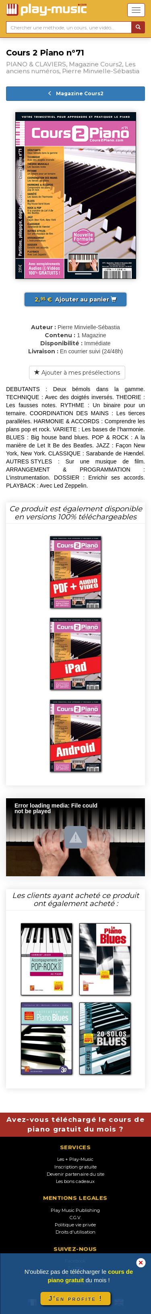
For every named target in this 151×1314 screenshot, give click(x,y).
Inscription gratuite (75, 1167)
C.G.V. (75, 1217)
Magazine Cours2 (75, 93)
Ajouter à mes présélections (77, 372)
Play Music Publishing (75, 1210)
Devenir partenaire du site (75, 1174)
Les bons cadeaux (75, 1181)
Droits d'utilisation (75, 1232)
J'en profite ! (75, 1298)
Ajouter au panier (75, 299)
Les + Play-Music (75, 1159)
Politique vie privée (75, 1225)
